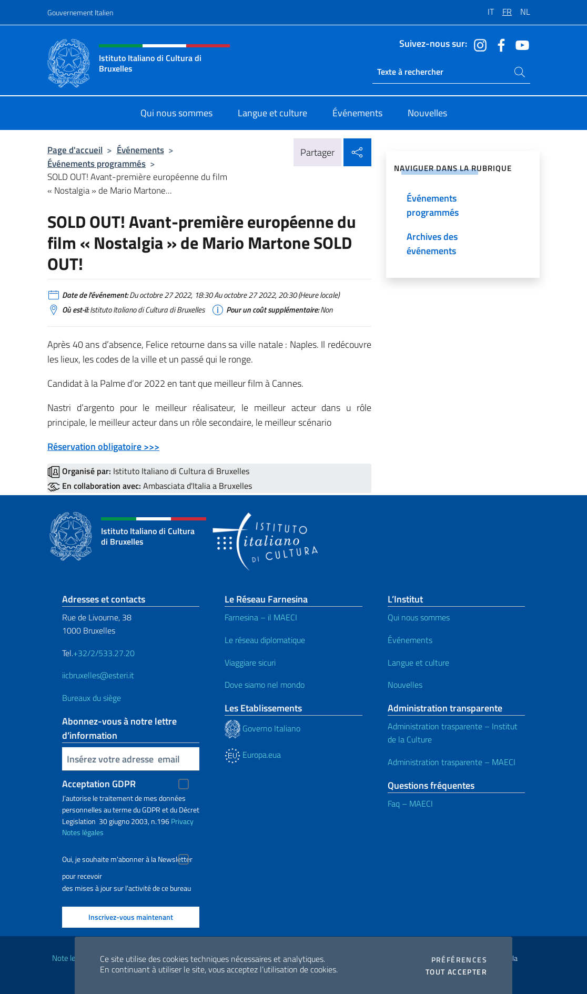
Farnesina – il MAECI (261, 617)
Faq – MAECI (410, 803)
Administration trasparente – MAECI (451, 762)
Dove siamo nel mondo (265, 684)
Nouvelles (405, 684)
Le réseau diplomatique (265, 640)
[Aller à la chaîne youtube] (519, 44)
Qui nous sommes (419, 617)
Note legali (69, 958)
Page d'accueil (75, 149)
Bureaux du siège (91, 697)
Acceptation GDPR (99, 784)
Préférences (459, 959)
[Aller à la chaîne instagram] (477, 44)
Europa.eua (253, 754)
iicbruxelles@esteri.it (98, 675)
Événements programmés (96, 163)
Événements (140, 149)
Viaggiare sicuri (250, 662)
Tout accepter (456, 972)
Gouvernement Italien (80, 12)
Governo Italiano (262, 728)
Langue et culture (418, 662)
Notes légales (83, 832)
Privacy (182, 821)
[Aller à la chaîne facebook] (498, 44)
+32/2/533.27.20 (104, 653)
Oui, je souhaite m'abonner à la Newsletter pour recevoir (127, 861)
